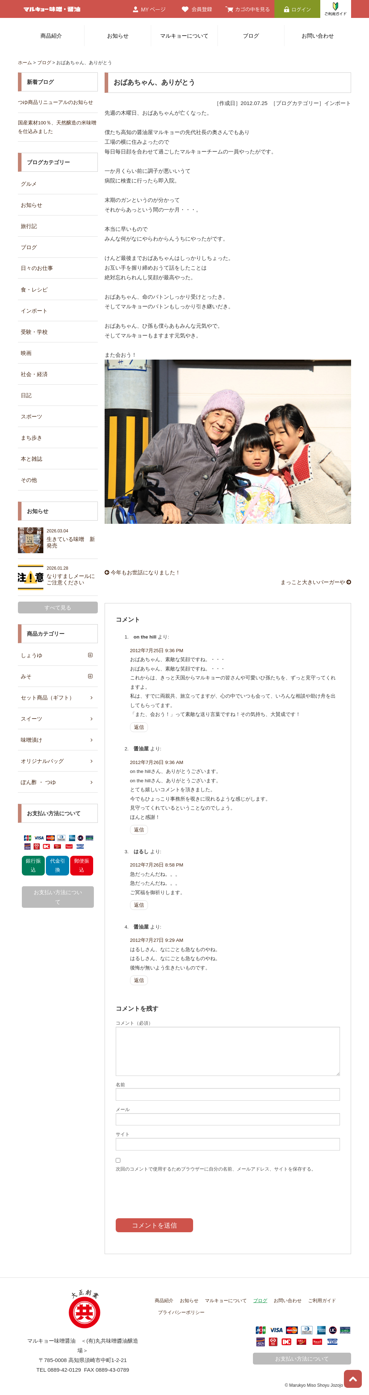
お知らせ (118, 36)
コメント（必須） (134, 1023)
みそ (26, 676)
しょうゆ (31, 655)
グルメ (29, 184)
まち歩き (31, 438)
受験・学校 (34, 332)
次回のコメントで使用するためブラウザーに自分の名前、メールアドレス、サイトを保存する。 (216, 1169)
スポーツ (31, 416)
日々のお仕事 (37, 268)
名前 (120, 1084)
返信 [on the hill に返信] (139, 727)
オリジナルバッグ (42, 761)
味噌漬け (31, 740)
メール (123, 1109)
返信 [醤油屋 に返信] (139, 829)
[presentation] (170, 1190)
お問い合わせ (318, 36)
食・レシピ (34, 289)
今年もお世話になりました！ (143, 572)
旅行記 (29, 226)
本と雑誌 (31, 459)
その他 (29, 480)
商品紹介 (51, 36)
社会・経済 (34, 374)
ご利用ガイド (322, 1300)
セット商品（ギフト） (48, 697)
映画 (26, 353)
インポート (34, 311)
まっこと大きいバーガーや (316, 582)
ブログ (251, 36)
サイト (123, 1134)
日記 (26, 395)
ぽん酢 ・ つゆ (38, 782)
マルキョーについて (184, 36)
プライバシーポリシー (181, 1312)
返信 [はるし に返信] (139, 905)
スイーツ (31, 719)
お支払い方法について (58, 897)
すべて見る (57, 607)
